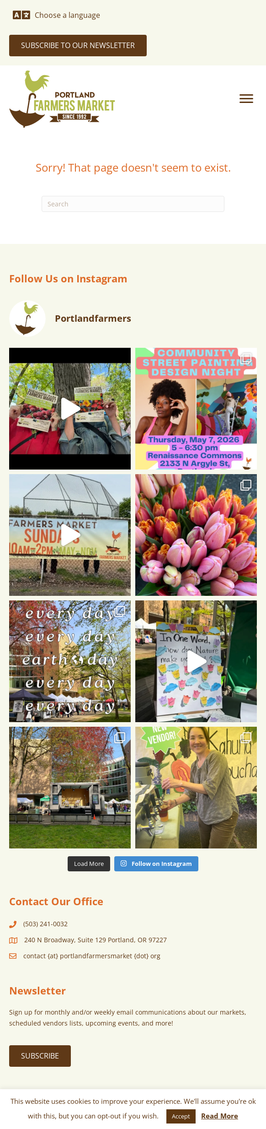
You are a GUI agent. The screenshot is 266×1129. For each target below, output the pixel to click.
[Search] (133, 204)
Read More (219, 1115)
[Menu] (246, 99)
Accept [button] (181, 1116)
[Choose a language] (56, 15)
